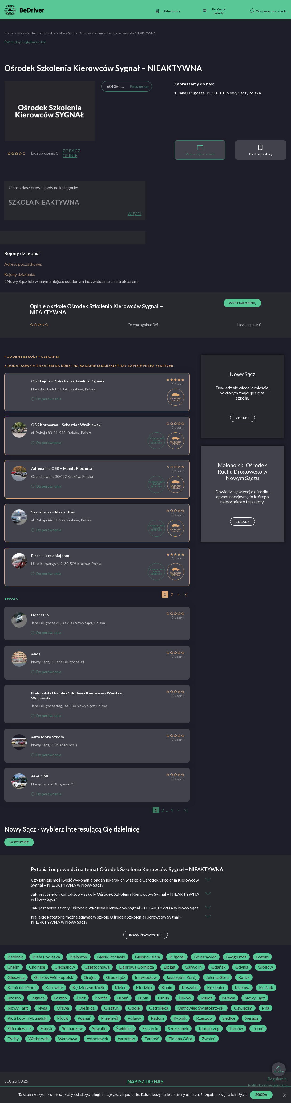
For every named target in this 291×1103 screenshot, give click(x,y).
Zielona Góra (180, 1044)
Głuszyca (16, 982)
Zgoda (261, 1095)
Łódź (81, 1003)
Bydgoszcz (236, 962)
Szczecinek (178, 1033)
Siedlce (228, 1023)
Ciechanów (65, 972)
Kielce (120, 992)
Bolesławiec (205, 962)
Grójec (90, 982)
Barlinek (15, 962)
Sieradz (251, 1023)
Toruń (258, 1033)
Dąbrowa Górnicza (136, 972)
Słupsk (46, 1033)
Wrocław (126, 1044)
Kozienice (216, 992)
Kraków (242, 992)
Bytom (262, 962)
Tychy (13, 1044)
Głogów (265, 972)
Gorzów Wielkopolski (54, 982)
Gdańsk (218, 972)
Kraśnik (266, 992)
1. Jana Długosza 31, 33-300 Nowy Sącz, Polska (217, 92)
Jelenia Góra (217, 982)
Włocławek (97, 1044)
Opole (134, 1013)
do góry (279, 1069)
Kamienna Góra (21, 992)
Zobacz (242, 418)
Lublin (163, 1003)
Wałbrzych (38, 1044)
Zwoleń (209, 1044)
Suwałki (99, 1033)
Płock (62, 1023)
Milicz (206, 1003)
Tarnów (236, 1033)
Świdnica (124, 1033)
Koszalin (189, 992)
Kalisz (243, 982)
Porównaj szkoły (260, 150)
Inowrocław (146, 982)
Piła (265, 1013)
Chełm (13, 972)
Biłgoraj (176, 962)
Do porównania (46, 399)
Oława (63, 1013)
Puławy (134, 1023)
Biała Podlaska (46, 962)
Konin (166, 992)
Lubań (122, 1003)
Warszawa (67, 1044)
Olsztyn (111, 1013)
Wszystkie (19, 842)
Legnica (37, 1003)
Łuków (185, 1003)
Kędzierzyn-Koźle (88, 992)
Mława (228, 1003)
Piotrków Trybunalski (27, 1023)
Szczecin (150, 1033)
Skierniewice (19, 1033)
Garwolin (193, 972)
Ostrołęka (158, 1013)
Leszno (60, 1003)
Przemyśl (109, 1023)
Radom (157, 1023)
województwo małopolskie (36, 33)
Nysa (42, 1013)
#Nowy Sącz (15, 281)
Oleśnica (87, 1013)
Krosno (14, 1003)
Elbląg (169, 972)
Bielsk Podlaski (111, 962)
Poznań (84, 1023)
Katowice (54, 992)
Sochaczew (72, 1033)
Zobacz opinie (71, 153)
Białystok (78, 962)
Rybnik (180, 1023)
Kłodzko (144, 992)
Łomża (101, 1003)
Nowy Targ (17, 1013)
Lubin (143, 1003)
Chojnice (37, 972)
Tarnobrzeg (209, 1033)
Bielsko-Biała (147, 962)
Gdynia (241, 972)
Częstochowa (97, 972)
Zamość (151, 1044)
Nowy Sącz (67, 33)
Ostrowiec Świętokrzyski (201, 1013)
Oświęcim (243, 1013)
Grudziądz (115, 982)
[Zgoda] (284, 1095)
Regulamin (277, 1084)
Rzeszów (204, 1023)
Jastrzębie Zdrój (181, 982)
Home (8, 33)
